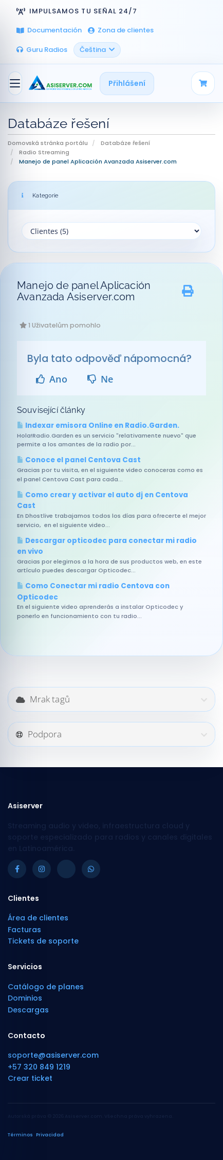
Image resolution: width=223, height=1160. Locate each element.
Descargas (28, 1010)
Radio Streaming (44, 152)
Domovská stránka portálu (48, 143)
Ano (51, 379)
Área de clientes (38, 918)
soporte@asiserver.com (53, 1055)
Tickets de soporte (43, 941)
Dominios (25, 998)
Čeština (97, 50)
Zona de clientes (121, 30)
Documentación (49, 30)
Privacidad (50, 1135)
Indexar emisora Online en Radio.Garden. (98, 425)
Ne (100, 379)
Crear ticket (30, 1078)
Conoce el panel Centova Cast (79, 460)
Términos (20, 1135)
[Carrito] (203, 83)
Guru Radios (41, 50)
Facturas (24, 930)
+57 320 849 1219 (39, 1067)
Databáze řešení (125, 143)
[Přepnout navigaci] (15, 83)
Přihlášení (126, 83)
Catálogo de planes (46, 987)
